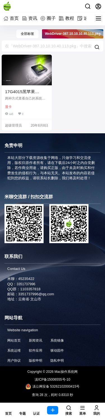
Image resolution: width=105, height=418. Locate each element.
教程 (67, 18)
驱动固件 (57, 350)
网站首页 (14, 340)
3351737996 (26, 284)
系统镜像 (57, 340)
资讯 (30, 18)
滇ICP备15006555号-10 (52, 379)
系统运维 (14, 350)
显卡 (8, 107)
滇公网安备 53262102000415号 (52, 386)
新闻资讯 (35, 340)
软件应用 (35, 350)
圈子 (49, 18)
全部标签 (27, 34)
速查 (86, 18)
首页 (12, 18)
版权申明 (35, 361)
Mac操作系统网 (65, 372)
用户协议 (14, 361)
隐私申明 (57, 361)
